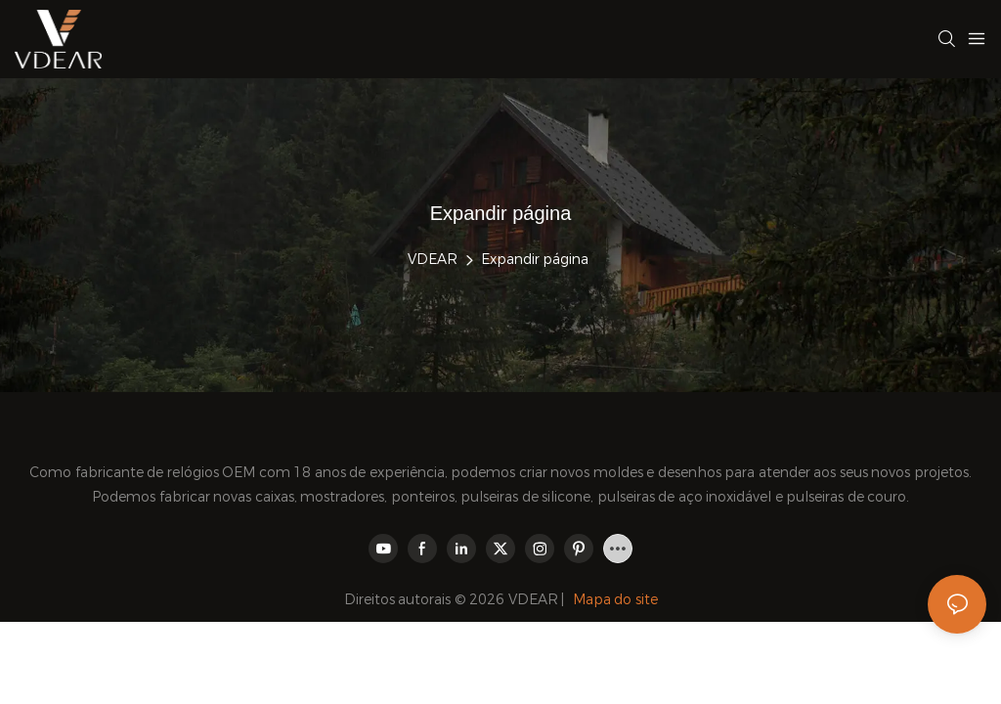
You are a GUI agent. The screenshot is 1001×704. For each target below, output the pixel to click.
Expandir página (535, 259)
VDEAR (432, 259)
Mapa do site (615, 599)
